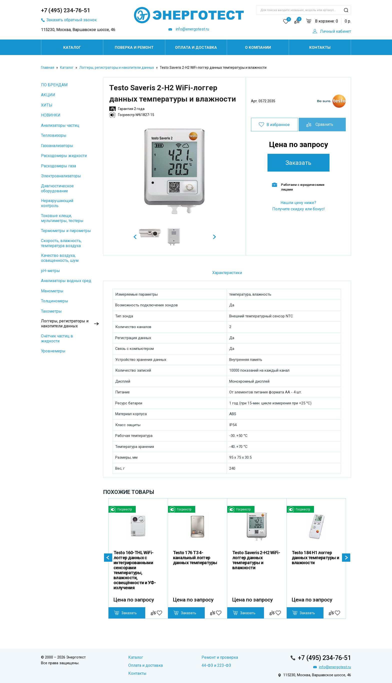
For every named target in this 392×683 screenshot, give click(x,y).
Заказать (298, 162)
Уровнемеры (53, 351)
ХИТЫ (46, 105)
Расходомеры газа (58, 166)
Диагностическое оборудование (57, 188)
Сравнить (324, 124)
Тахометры (51, 311)
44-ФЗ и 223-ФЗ (216, 665)
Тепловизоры (53, 135)
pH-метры (50, 270)
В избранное (278, 124)
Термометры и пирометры (66, 230)
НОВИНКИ (50, 115)
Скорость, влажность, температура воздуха (61, 243)
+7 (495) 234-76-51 (65, 10)
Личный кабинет (335, 31)
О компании (258, 47)
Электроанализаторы (61, 176)
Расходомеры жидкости (64, 155)
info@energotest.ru (191, 29)
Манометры (52, 291)
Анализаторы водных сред (66, 280)
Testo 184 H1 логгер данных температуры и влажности (315, 557)
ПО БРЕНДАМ (54, 85)
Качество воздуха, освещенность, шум (59, 258)
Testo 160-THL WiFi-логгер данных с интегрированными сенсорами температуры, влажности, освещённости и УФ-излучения (135, 570)
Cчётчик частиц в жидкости (57, 338)
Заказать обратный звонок (71, 20)
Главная (47, 68)
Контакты (319, 47)
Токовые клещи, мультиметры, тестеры (62, 218)
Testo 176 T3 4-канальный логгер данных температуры (195, 557)
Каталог (72, 47)
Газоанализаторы (57, 145)
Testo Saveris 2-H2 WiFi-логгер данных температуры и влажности (256, 560)
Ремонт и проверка (220, 657)
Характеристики (227, 272)
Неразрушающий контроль (57, 203)
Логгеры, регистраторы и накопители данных (116, 68)
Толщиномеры (54, 301)
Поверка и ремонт (134, 47)
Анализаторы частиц (60, 125)
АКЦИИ (48, 95)
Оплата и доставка (196, 47)
